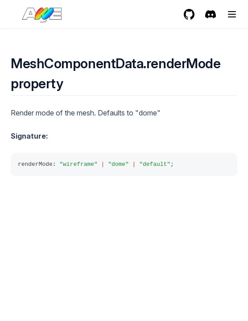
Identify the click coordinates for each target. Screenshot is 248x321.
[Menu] (232, 14)
